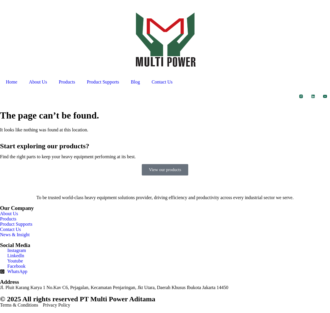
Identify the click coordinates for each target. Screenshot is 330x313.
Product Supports (103, 81)
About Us (38, 81)
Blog (135, 81)
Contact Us (162, 81)
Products (67, 81)
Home (11, 81)
